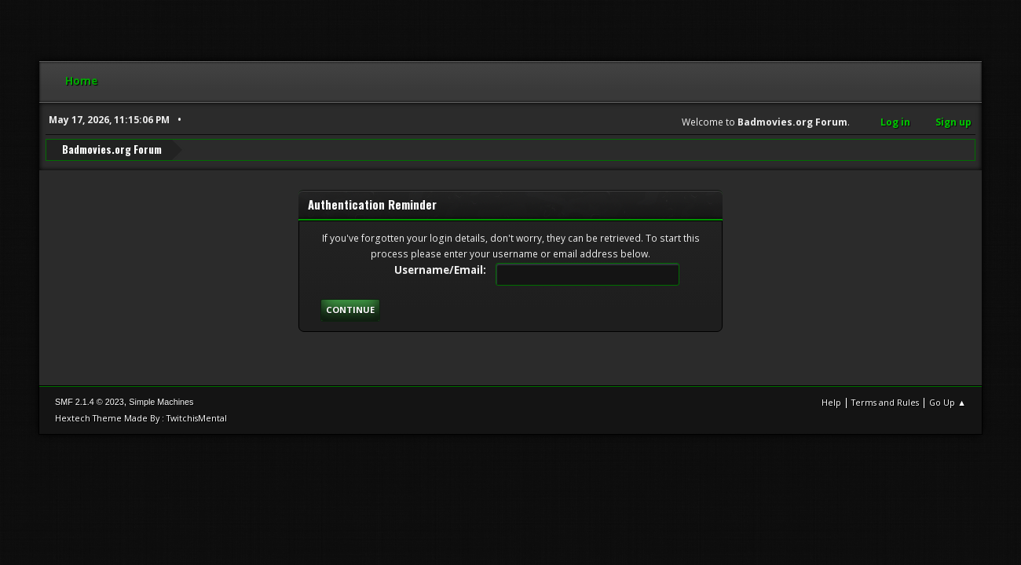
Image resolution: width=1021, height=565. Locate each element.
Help (831, 402)
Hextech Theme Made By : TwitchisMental (141, 418)
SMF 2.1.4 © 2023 (89, 401)
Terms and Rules (885, 402)
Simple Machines (161, 401)
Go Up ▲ (947, 402)
